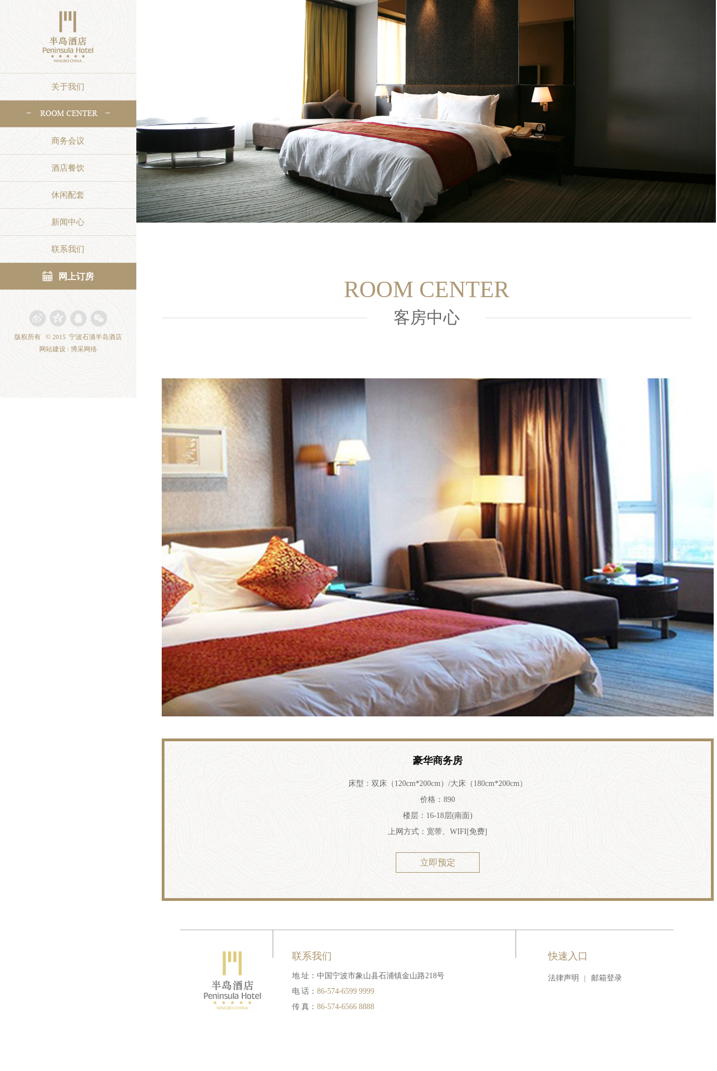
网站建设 (52, 349)
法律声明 (563, 978)
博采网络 (84, 349)
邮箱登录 (606, 978)
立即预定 (437, 862)
